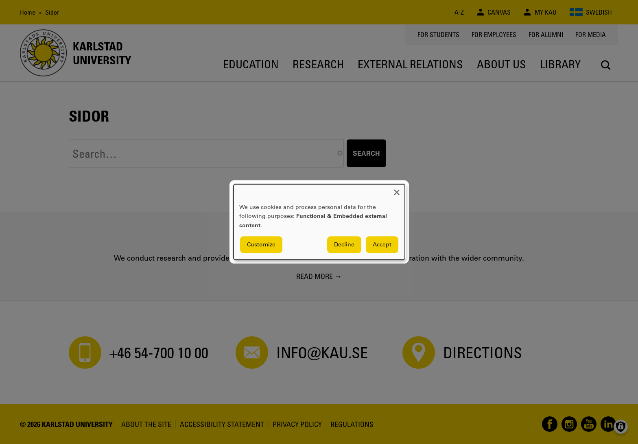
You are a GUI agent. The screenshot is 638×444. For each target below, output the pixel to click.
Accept (382, 244)
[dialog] (319, 221)
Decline (344, 244)
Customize (261, 244)
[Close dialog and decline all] (397, 189)
